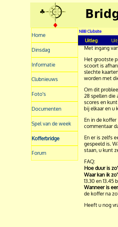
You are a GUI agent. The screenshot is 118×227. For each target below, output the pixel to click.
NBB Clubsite (90, 31)
